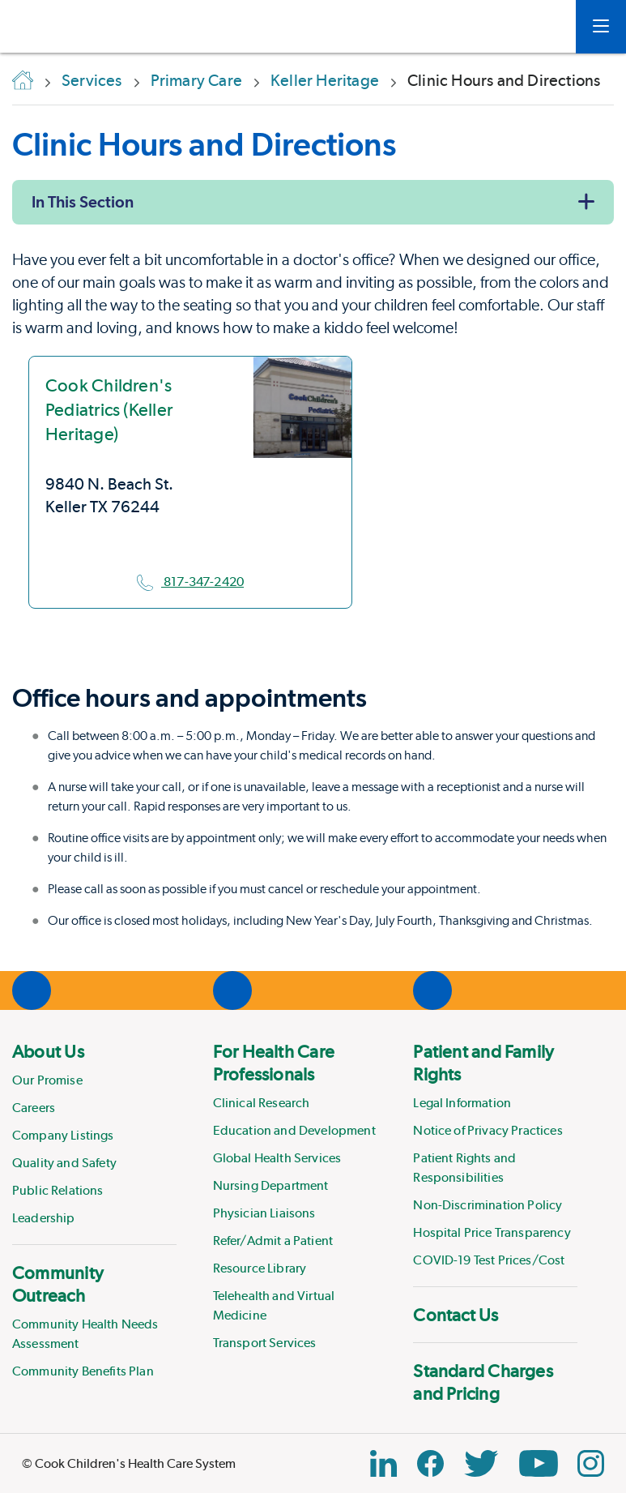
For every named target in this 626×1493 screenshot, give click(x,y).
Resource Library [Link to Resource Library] (260, 1268)
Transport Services (265, 1342)
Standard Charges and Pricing (483, 1382)
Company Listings (63, 1135)
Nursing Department (271, 1185)
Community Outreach (58, 1284)
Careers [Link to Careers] (33, 1107)
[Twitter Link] (481, 1463)
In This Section (83, 202)
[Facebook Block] (430, 1463)
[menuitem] (94, 1134)
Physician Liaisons (264, 1213)
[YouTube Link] (538, 1463)
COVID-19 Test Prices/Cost (488, 1260)
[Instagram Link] (590, 1463)
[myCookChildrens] (539, 26)
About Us (48, 1051)
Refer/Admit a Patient (273, 1240)
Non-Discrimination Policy (487, 1205)
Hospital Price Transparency (491, 1232)
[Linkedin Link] (383, 1463)
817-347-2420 (190, 581)
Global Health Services (277, 1158)
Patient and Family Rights (483, 1062)
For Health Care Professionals (273, 1062)
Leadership (43, 1218)
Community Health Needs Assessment (85, 1333)
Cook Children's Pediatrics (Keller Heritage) (108, 409)
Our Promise (47, 1080)
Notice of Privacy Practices (487, 1130)
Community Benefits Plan (83, 1371)
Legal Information (462, 1102)
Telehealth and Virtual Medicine (274, 1305)
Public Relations (58, 1190)
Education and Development (294, 1130)
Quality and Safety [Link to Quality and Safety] (64, 1162)
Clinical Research (261, 1102)
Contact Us (455, 1314)
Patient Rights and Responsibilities (464, 1167)
